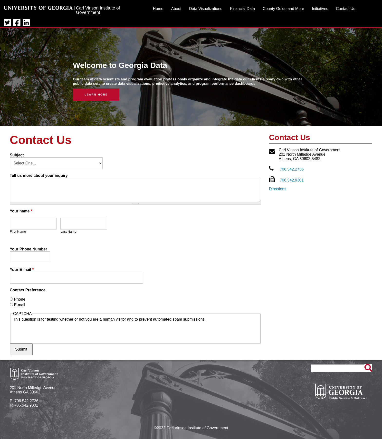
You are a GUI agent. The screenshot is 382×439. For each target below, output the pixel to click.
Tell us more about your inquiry (39, 175)
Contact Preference (28, 290)
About (176, 9)
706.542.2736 (292, 169)
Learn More (96, 94)
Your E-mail (22, 269)
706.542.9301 (292, 180)
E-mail (19, 305)
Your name (21, 211)
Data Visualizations (205, 9)
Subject (17, 155)
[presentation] (50, 331)
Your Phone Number (28, 249)
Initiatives (320, 9)
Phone (19, 299)
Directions (277, 189)
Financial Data (242, 9)
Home (158, 9)
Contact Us (345, 9)
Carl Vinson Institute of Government (98, 10)
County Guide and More (283, 9)
